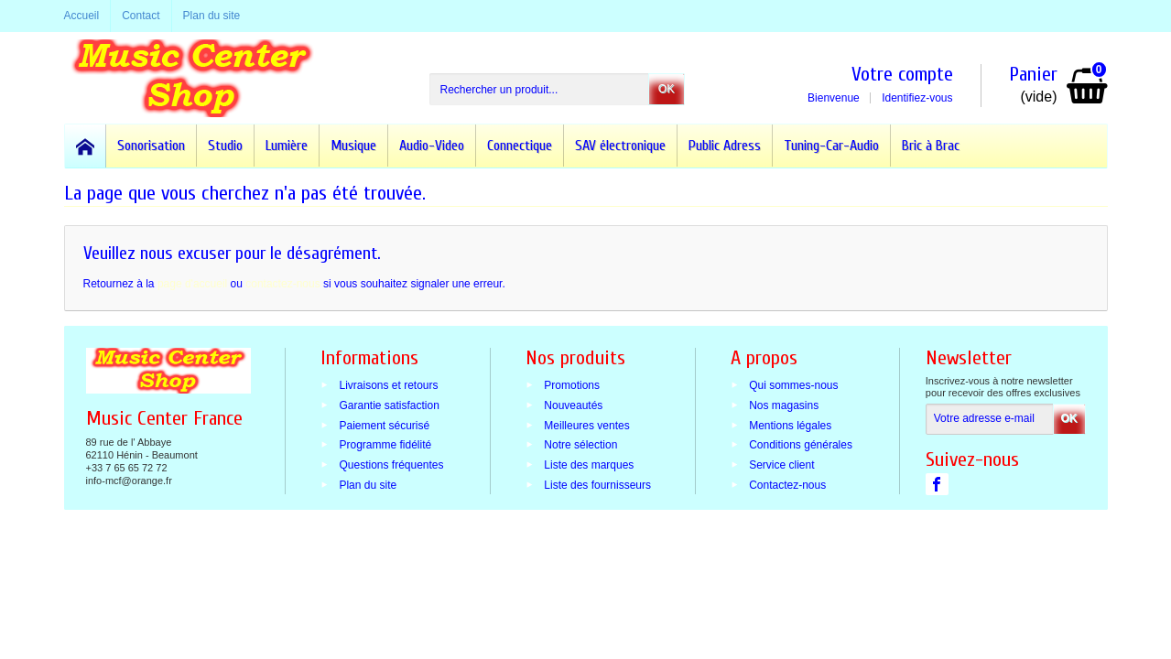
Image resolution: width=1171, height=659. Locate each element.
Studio (225, 145)
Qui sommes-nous (793, 385)
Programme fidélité (385, 444)
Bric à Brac (931, 145)
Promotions (572, 385)
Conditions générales (800, 444)
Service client (781, 465)
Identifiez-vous (917, 97)
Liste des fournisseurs (597, 485)
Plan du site (367, 485)
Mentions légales (790, 424)
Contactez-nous (787, 485)
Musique (353, 145)
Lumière (287, 145)
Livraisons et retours (388, 385)
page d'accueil (192, 283)
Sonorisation (151, 145)
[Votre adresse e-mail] (990, 419)
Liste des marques (589, 465)
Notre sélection (580, 444)
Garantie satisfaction (389, 404)
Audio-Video (431, 145)
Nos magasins (784, 404)
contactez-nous (282, 283)
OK (666, 88)
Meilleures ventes (586, 424)
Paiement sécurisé (384, 424)
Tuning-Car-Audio (831, 145)
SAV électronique (620, 145)
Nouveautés (573, 404)
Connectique (519, 145)
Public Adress (725, 145)
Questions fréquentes (391, 465)
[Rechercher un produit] (539, 89)
